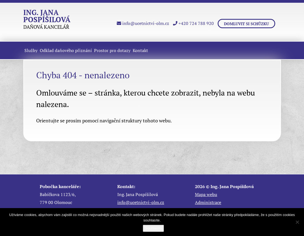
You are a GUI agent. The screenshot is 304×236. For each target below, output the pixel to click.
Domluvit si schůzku (246, 23)
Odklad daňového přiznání (66, 50)
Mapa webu (206, 194)
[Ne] (297, 222)
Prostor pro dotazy (112, 50)
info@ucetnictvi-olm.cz (143, 23)
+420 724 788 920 (193, 23)
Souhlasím (153, 228)
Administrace (208, 202)
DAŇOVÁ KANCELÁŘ (46, 20)
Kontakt (140, 50)
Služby (31, 50)
